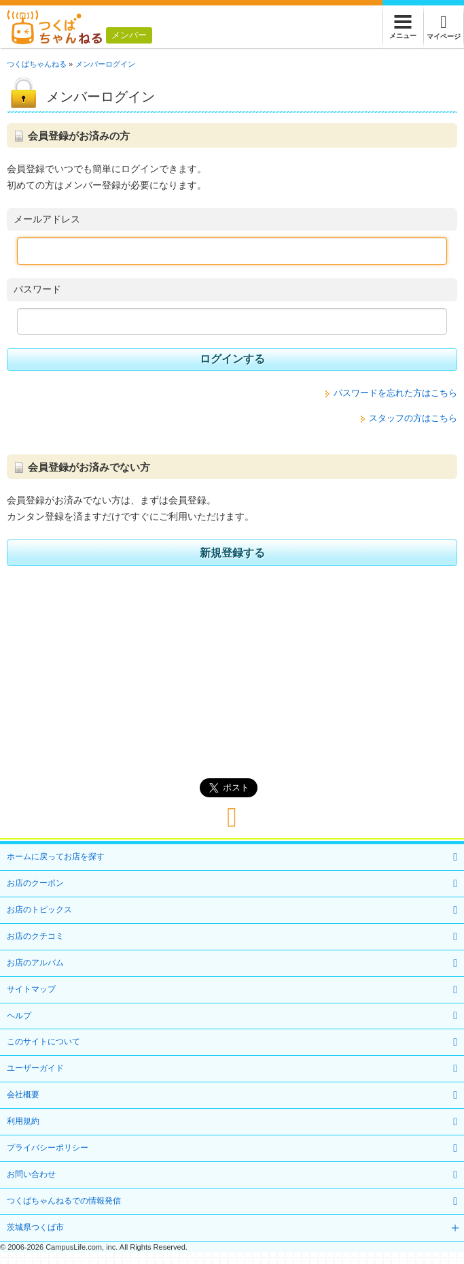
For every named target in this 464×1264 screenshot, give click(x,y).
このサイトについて (43, 1041)
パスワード (37, 289)
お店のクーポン (35, 883)
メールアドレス (47, 219)
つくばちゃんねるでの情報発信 (64, 1200)
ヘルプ (19, 1015)
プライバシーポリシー (47, 1147)
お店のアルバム (35, 962)
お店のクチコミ (35, 936)
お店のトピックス (39, 909)
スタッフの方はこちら (413, 418)
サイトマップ (31, 989)
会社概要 (23, 1094)
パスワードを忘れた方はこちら (395, 393)
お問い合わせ (31, 1174)
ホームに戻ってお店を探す (56, 856)
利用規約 (23, 1121)
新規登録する (232, 553)
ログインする (232, 359)
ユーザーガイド (35, 1068)
